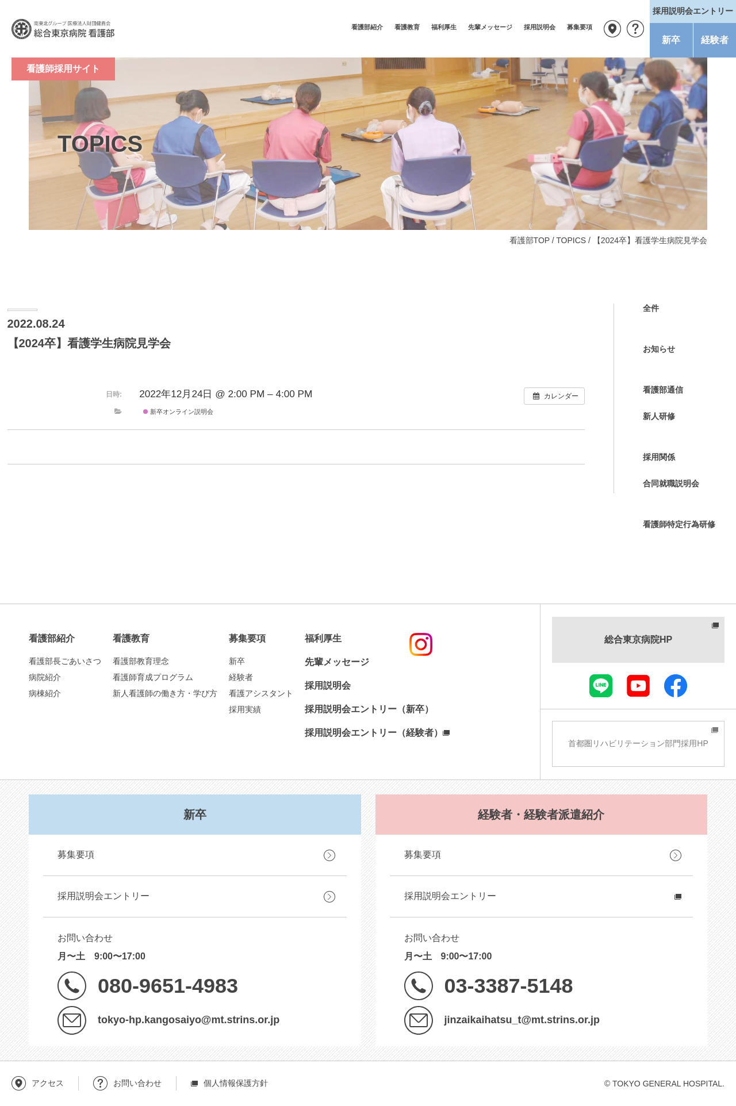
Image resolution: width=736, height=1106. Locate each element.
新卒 (671, 40)
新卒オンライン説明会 (178, 411)
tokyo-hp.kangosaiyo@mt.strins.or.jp (188, 1020)
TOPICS (571, 240)
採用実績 (245, 709)
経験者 (715, 40)
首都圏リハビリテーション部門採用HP (638, 743)
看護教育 (407, 27)
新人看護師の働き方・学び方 (165, 693)
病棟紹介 (45, 693)
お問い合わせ (635, 28)
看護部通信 (663, 389)
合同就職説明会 (671, 483)
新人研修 (659, 416)
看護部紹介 (367, 27)
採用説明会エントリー (103, 896)
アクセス (612, 28)
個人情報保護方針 (236, 1083)
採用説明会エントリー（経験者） (374, 733)
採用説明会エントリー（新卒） (369, 709)
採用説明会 (539, 27)
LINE (600, 685)
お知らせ (659, 349)
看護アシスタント (261, 693)
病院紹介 (45, 677)
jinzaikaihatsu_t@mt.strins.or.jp (522, 1020)
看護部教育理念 (141, 661)
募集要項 (579, 27)
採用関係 (659, 457)
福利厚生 (444, 27)
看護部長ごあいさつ (65, 661)
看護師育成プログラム (153, 677)
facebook (675, 685)
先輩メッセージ (490, 27)
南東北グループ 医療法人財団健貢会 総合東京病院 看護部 (63, 28)
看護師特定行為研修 (679, 524)
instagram (420, 644)
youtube (638, 685)
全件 (651, 308)
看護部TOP (529, 240)
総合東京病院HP (638, 639)
